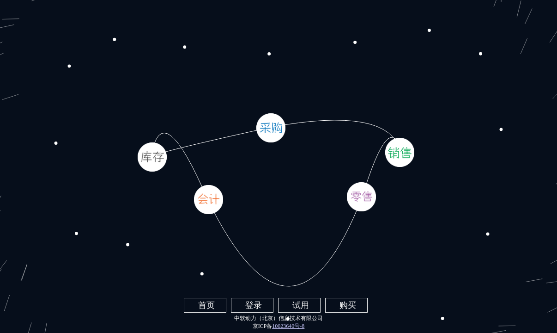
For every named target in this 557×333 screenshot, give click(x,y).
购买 (347, 305)
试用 (300, 305)
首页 (206, 305)
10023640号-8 (288, 326)
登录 (253, 305)
